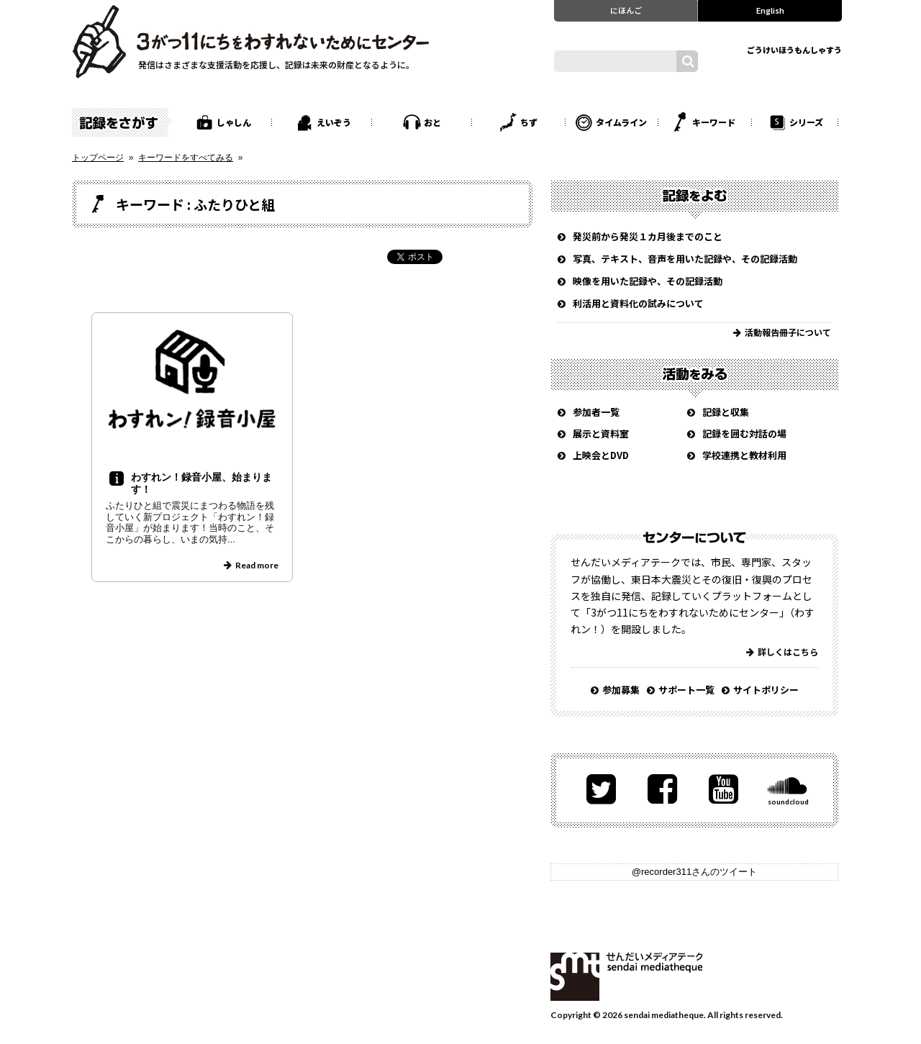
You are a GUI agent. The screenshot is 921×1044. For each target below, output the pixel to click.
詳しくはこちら (788, 651)
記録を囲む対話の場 (744, 433)
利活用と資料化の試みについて (638, 303)
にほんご (626, 10)
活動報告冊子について (788, 332)
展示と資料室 (601, 433)
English (770, 10)
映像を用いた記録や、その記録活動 (647, 281)
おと (432, 122)
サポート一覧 (686, 689)
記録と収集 (725, 412)
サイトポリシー (766, 689)
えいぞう (334, 122)
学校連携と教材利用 (744, 455)
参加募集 (621, 689)
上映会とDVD (601, 455)
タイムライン (621, 122)
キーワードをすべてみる (185, 158)
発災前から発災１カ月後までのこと (647, 236)
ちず (528, 122)
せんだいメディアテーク (626, 977)
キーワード (713, 122)
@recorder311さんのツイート (694, 871)
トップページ (98, 158)
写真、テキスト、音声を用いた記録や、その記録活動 (685, 258)
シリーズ (806, 122)
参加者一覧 (596, 412)
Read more (256, 565)
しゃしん (234, 122)
